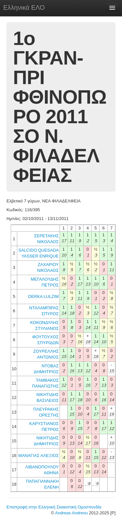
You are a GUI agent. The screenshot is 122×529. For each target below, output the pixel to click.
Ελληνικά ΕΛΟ (24, 7)
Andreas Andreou (71, 512)
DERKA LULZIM (43, 296)
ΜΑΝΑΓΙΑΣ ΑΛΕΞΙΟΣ (38, 455)
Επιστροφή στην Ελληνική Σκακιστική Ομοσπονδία (54, 507)
